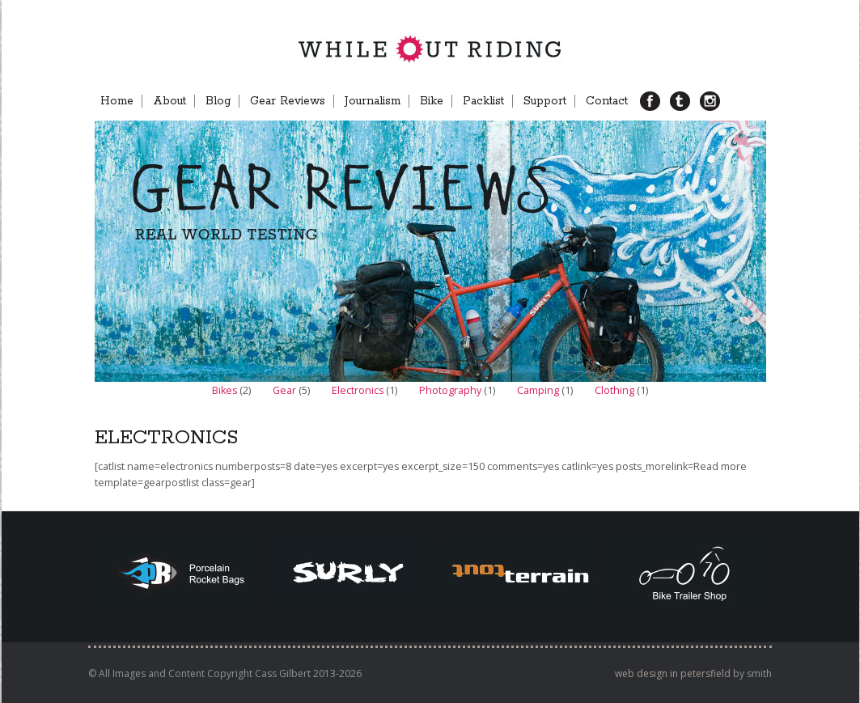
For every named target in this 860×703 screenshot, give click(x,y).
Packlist (483, 101)
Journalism (372, 101)
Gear (284, 390)
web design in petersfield (673, 673)
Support (544, 101)
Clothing (614, 390)
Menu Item (737, 101)
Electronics (357, 390)
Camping (538, 390)
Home (116, 101)
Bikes (224, 390)
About (169, 101)
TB (686, 101)
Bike (431, 101)
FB (656, 101)
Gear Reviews (287, 101)
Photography (450, 390)
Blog (218, 101)
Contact (607, 101)
